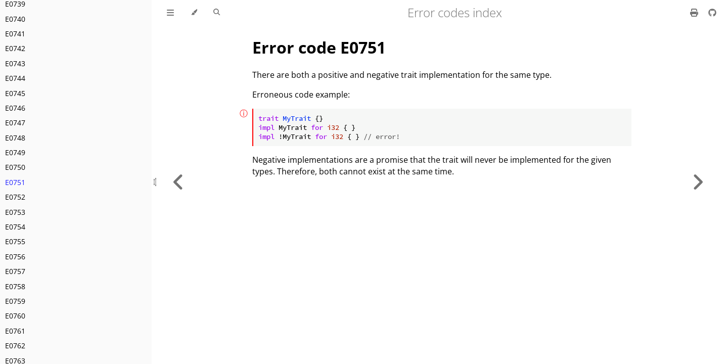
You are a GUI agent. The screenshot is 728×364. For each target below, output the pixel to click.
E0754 (15, 227)
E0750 (15, 167)
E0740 (15, 19)
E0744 (15, 78)
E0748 (15, 138)
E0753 (15, 212)
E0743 (15, 63)
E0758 (15, 286)
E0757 (15, 271)
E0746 (15, 108)
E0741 (15, 33)
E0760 (15, 316)
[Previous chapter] (178, 182)
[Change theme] (194, 12)
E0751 (15, 182)
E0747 (15, 122)
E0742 (15, 48)
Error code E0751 (319, 47)
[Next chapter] (697, 182)
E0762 (15, 345)
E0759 (15, 301)
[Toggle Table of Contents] (170, 12)
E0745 (15, 93)
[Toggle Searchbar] (216, 12)
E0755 (15, 241)
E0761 (15, 331)
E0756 (15, 256)
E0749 (15, 152)
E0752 (15, 197)
